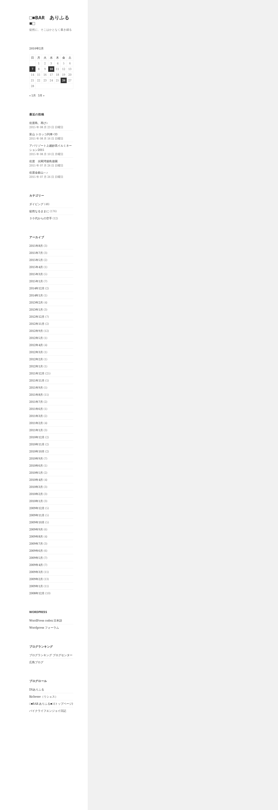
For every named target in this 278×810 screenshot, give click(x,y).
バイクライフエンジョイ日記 (47, 711)
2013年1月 (36, 309)
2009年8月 (36, 536)
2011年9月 (36, 387)
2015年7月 (36, 253)
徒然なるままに (39, 211)
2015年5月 (36, 260)
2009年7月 (36, 543)
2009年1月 (36, 586)
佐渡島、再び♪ (38, 123)
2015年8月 (36, 246)
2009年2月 (36, 579)
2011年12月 (37, 373)
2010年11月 (37, 444)
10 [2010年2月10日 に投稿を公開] (51, 69)
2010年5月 (36, 473)
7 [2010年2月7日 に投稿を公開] (32, 69)
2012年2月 (36, 359)
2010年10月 (37, 451)
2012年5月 (36, 338)
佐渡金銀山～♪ (38, 172)
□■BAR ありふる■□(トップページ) (51, 704)
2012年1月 (36, 366)
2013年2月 (36, 302)
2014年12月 (37, 288)
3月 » (41, 95)
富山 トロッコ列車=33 (43, 134)
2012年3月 (36, 352)
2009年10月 (37, 522)
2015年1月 (36, 281)
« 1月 (32, 95)
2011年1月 (36, 430)
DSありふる (36, 689)
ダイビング (36, 204)
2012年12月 (37, 317)
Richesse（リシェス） (43, 696)
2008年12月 (37, 593)
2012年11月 (37, 324)
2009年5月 (36, 558)
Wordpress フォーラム (44, 628)
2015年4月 (36, 267)
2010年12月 (37, 437)
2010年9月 (36, 458)
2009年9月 (36, 529)
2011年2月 (36, 423)
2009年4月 (36, 565)
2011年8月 (36, 395)
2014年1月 (36, 295)
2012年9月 (36, 331)
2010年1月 (36, 501)
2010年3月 (36, 487)
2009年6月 (36, 551)
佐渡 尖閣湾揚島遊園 (43, 161)
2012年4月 (36, 345)
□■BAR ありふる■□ (49, 20)
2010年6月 (36, 465)
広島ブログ (36, 662)
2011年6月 (36, 409)
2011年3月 (36, 416)
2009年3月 (36, 572)
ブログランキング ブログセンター (51, 655)
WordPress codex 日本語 (45, 620)
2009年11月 (37, 515)
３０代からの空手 (40, 218)
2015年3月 (36, 274)
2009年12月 (37, 508)
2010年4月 (36, 480)
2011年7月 (36, 402)
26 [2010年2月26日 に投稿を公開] (63, 80)
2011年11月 (37, 380)
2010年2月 (36, 494)
